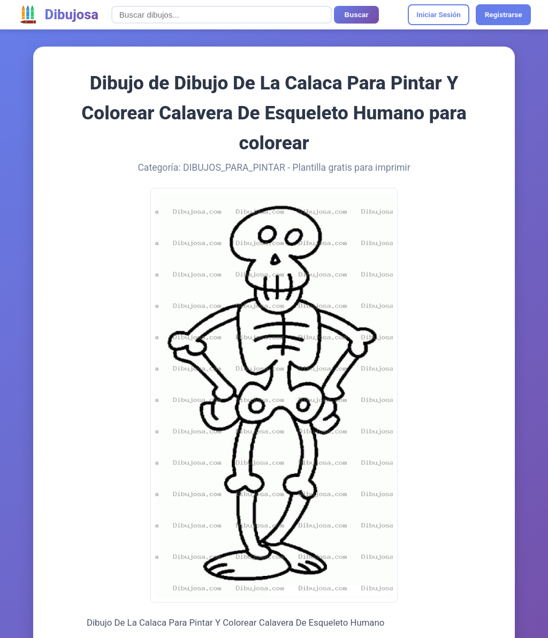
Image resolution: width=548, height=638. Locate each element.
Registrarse (503, 14)
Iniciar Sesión (438, 14)
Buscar (357, 15)
